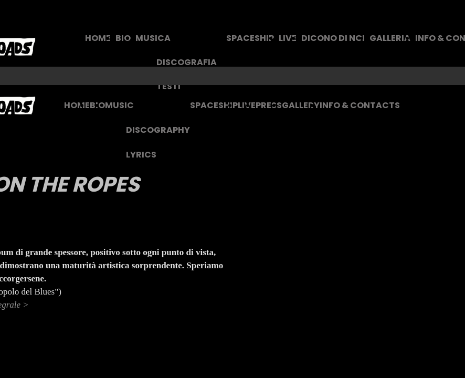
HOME (98, 38)
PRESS (269, 105)
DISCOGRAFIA (186, 62)
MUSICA (153, 38)
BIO (123, 38)
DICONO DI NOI (333, 38)
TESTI (168, 86)
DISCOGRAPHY (158, 130)
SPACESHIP (250, 38)
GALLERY (301, 105)
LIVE (288, 38)
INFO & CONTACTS (360, 105)
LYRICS (141, 155)
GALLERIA (389, 38)
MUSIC (119, 105)
